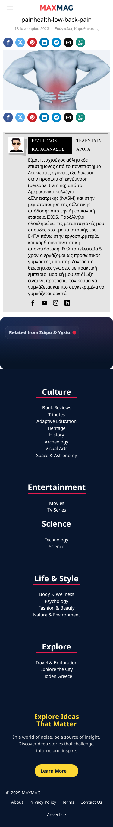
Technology (56, 540)
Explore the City (56, 669)
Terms (68, 802)
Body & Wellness (56, 594)
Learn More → (56, 771)
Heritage (56, 428)
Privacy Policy (42, 802)
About (17, 802)
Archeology (56, 442)
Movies (56, 503)
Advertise (56, 814)
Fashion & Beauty (56, 608)
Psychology (56, 601)
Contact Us (91, 802)
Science (56, 546)
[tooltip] (8, 42)
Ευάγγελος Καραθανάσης (76, 28)
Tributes (56, 414)
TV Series (56, 510)
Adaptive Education (56, 421)
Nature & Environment (56, 615)
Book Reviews (56, 407)
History (56, 435)
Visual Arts (56, 448)
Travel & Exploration (56, 662)
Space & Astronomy (56, 455)
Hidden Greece (56, 676)
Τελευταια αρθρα (88, 145)
